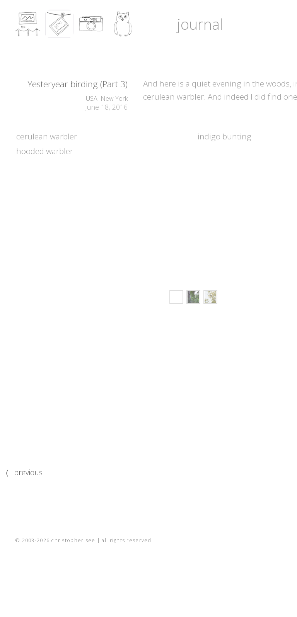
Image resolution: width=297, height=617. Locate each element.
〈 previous (24, 472)
